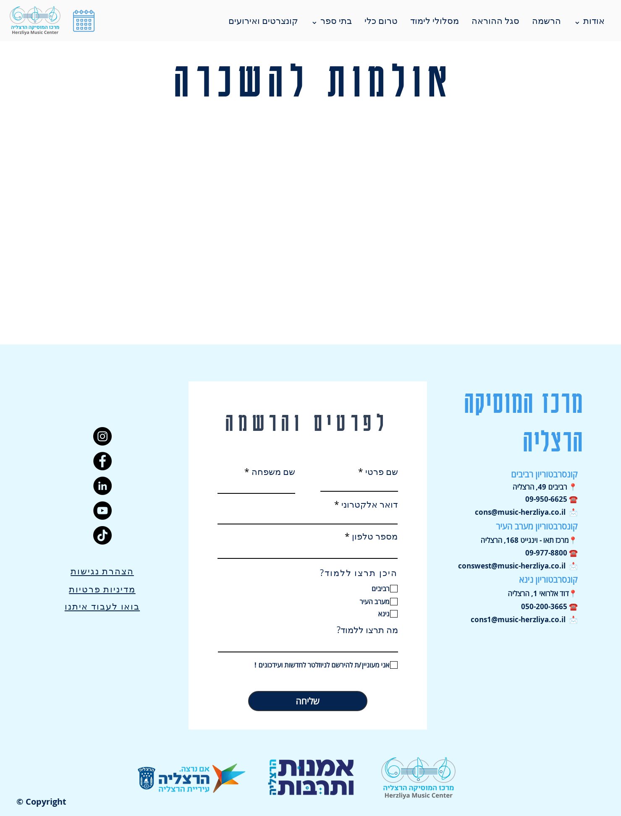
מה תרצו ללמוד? (367, 630)
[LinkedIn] (102, 486)
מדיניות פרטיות (102, 589)
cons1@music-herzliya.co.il (518, 619)
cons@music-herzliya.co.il (520, 512)
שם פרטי (381, 471)
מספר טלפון (375, 536)
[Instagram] (102, 436)
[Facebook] (102, 461)
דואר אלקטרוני (369, 504)
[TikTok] (102, 535)
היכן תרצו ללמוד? (358, 573)
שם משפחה (273, 471)
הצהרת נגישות (102, 571)
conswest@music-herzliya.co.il (512, 566)
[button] (83, 20)
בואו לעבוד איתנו (102, 606)
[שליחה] (307, 701)
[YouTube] (102, 510)
